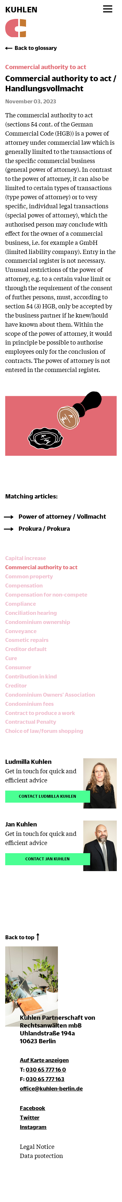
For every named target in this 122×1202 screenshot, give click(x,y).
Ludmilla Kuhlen (28, 761)
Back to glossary (36, 48)
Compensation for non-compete (46, 594)
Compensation (24, 585)
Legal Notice (37, 1146)
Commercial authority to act (41, 567)
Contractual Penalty (30, 722)
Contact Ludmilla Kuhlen (47, 796)
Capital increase (25, 558)
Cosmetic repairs (26, 640)
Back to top (19, 937)
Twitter (29, 1117)
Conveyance (20, 631)
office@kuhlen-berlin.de (51, 1088)
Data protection (41, 1155)
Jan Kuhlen (21, 824)
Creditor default (26, 649)
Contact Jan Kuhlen (47, 858)
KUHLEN (21, 9)
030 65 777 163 (45, 1079)
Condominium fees (29, 704)
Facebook (32, 1108)
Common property (29, 576)
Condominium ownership (37, 622)
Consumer (18, 667)
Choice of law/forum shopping (44, 731)
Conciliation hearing (31, 613)
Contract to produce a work (40, 713)
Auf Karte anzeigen (44, 1060)
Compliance (20, 604)
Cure (11, 658)
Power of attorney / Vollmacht (62, 516)
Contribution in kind (31, 676)
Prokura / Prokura (44, 528)
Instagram (33, 1127)
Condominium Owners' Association (50, 694)
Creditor (16, 685)
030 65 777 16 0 (46, 1069)
